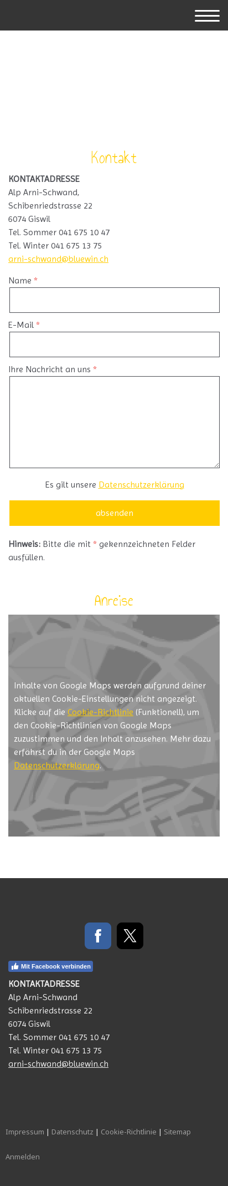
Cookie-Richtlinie (100, 712)
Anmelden (23, 1157)
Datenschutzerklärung (141, 484)
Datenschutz (72, 1132)
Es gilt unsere (114, 484)
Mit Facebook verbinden (51, 966)
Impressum (25, 1132)
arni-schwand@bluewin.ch (58, 259)
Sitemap (177, 1132)
